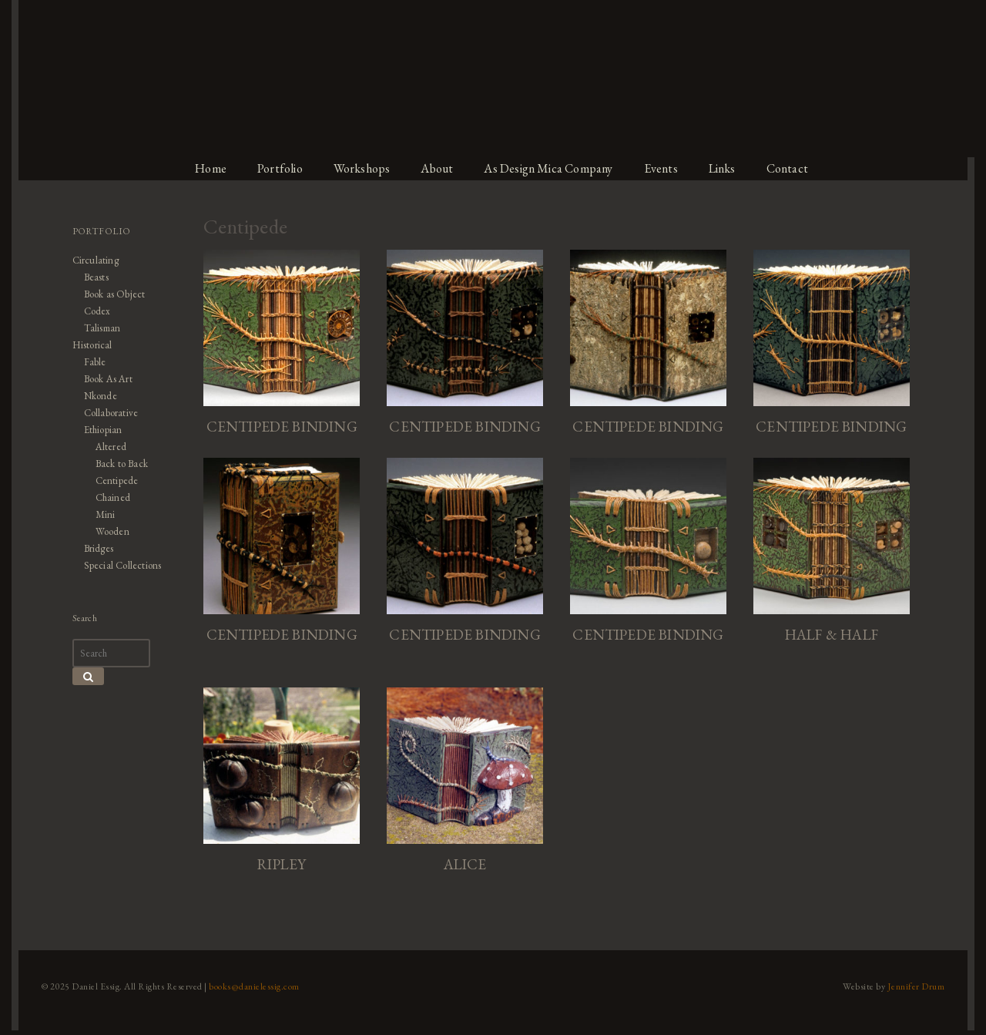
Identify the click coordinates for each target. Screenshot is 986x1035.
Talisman (96, 327)
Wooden (106, 531)
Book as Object (109, 294)
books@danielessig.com (248, 991)
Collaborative (106, 412)
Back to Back (116, 463)
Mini (99, 514)
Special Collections (118, 565)
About (439, 168)
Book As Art (103, 378)
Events (668, 168)
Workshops (361, 168)
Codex (91, 311)
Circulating (90, 260)
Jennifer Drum (923, 991)
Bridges (93, 548)
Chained (107, 497)
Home (207, 168)
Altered (105, 446)
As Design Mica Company (553, 168)
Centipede (111, 480)
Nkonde (94, 395)
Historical (86, 344)
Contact (798, 168)
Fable (89, 361)
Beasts (90, 277)
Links (731, 168)
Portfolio (278, 168)
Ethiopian (97, 429)
